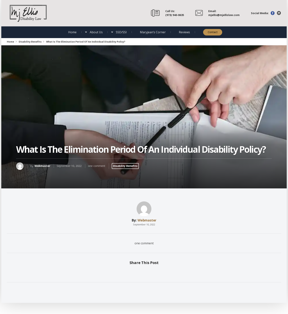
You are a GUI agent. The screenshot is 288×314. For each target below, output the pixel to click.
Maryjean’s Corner (153, 32)
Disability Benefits (30, 41)
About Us (96, 32)
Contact (213, 32)
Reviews (184, 32)
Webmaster (42, 166)
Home (72, 32)
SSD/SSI (121, 32)
